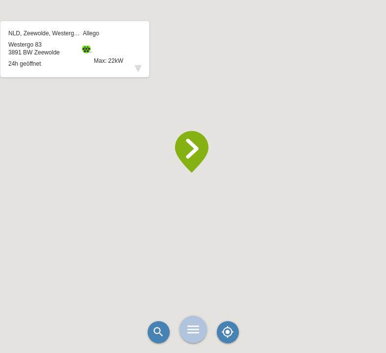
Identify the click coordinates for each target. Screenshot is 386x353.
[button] (193, 151)
